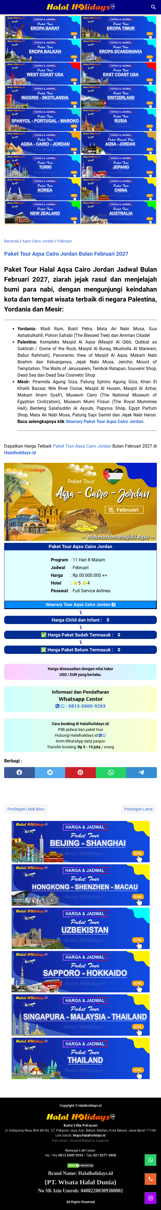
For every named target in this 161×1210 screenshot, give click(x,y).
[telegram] (141, 772)
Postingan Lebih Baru (25, 809)
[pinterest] (80, 772)
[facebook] (19, 772)
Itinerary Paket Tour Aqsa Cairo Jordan (104, 421)
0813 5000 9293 (70, 1155)
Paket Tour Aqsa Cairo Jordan (82, 446)
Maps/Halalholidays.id (89, 1135)
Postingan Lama (138, 809)
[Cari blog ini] (153, 7)
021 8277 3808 (104, 1155)
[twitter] (50, 772)
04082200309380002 (102, 1190)
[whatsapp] (111, 772)
